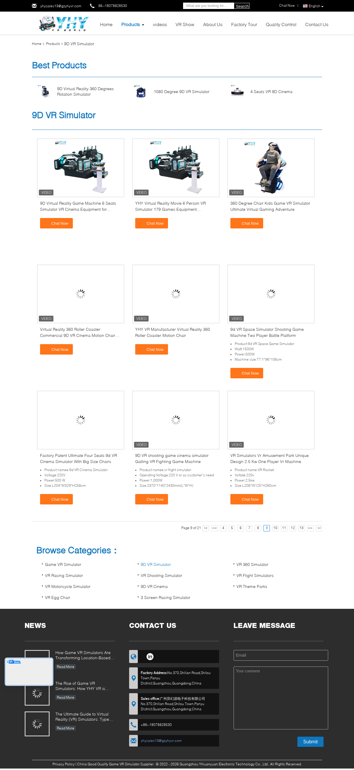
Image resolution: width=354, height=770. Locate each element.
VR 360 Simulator (252, 564)
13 (301, 528)
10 (275, 528)
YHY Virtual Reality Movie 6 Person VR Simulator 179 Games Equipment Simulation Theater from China (170, 209)
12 (293, 528)
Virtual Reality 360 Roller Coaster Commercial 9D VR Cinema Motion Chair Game (77, 335)
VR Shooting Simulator (161, 575)
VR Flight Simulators (255, 575)
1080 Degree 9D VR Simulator (181, 91)
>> (310, 528)
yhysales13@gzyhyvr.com (60, 6)
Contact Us (316, 24)
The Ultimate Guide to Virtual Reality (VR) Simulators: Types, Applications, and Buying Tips (83, 717)
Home (106, 24)
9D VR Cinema (154, 586)
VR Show (185, 24)
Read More (65, 666)
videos (160, 24)
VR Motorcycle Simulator (68, 586)
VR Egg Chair (57, 597)
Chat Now (57, 223)
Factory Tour (244, 24)
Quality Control (281, 24)
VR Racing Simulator (64, 575)
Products (130, 24)
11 (284, 528)
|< (205, 528)
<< (214, 528)
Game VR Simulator (63, 564)
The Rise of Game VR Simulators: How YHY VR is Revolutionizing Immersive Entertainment (80, 686)
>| (319, 528)
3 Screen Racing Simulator (165, 597)
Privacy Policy (64, 764)
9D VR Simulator (156, 564)
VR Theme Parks (251, 586)
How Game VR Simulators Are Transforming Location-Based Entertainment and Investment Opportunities (83, 655)
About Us (213, 24)
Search (242, 6)
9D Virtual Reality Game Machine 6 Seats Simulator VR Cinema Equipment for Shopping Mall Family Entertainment (78, 209)
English (316, 6)
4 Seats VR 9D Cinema (271, 91)
